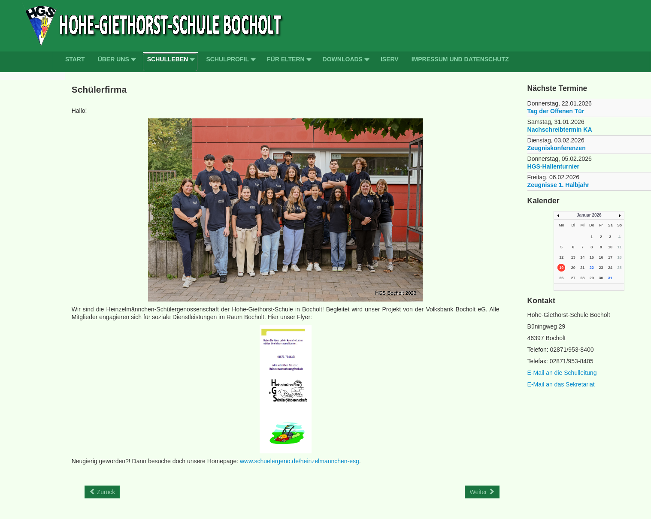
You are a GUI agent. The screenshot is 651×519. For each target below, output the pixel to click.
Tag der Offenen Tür (555, 111)
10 (610, 247)
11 (619, 247)
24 (610, 268)
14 (582, 257)
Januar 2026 (589, 215)
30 (601, 278)
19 (561, 268)
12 (561, 257)
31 (610, 278)
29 (592, 278)
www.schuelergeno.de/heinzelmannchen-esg (299, 461)
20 (573, 268)
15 (592, 257)
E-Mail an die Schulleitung (562, 372)
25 (619, 268)
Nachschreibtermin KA (559, 129)
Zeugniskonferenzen (556, 148)
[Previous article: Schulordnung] (102, 492)
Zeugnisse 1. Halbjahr (558, 184)
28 (582, 278)
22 (592, 268)
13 (573, 257)
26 (561, 278)
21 (582, 268)
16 (601, 257)
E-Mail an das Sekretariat (561, 384)
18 (619, 257)
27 (573, 278)
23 (601, 268)
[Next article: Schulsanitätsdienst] (482, 492)
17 (610, 257)
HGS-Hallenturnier (553, 166)
